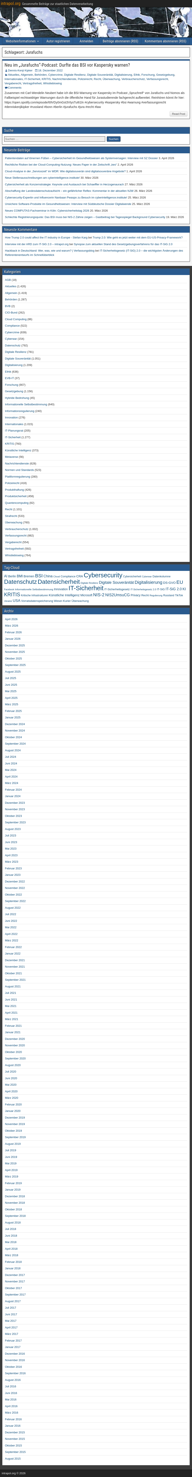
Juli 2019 (10, 1150)
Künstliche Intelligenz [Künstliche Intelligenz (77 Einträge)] (64, 595)
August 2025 (13, 671)
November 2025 (15, 651)
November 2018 (15, 1202)
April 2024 (11, 776)
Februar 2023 (13, 868)
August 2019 (13, 1143)
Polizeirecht (85, 79)
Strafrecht (11, 516)
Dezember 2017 (15, 1275)
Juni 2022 (11, 920)
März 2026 (11, 625)
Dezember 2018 (15, 1196)
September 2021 (15, 979)
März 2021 (11, 1019)
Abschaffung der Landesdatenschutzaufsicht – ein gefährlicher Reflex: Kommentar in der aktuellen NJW (69, 190)
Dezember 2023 (15, 802)
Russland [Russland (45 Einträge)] (168, 595)
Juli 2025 (10, 678)
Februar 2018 (13, 1261)
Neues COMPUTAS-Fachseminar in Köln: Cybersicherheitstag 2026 (47, 210)
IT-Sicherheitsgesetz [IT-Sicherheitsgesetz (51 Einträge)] (117, 589)
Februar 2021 (13, 1025)
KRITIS (46, 79)
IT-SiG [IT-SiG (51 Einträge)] (161, 589)
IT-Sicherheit (32, 79)
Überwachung (111, 79)
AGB (8, 279)
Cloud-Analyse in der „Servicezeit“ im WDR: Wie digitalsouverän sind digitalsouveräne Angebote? (65, 171)
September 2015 (15, 1452)
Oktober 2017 (13, 1288)
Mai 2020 (10, 1084)
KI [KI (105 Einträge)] (184, 589)
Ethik (137, 74)
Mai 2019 (10, 1163)
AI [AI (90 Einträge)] (5, 576)
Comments (15, 87)
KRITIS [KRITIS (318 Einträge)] (12, 594)
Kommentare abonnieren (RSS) (165, 41)
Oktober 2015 (13, 1445)
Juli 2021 (10, 992)
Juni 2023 (11, 842)
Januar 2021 (12, 1032)
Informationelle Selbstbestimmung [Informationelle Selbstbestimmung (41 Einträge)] (34, 589)
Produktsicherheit (15, 496)
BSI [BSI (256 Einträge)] (39, 575)
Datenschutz (12, 345)
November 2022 (15, 888)
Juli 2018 (10, 1229)
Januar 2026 (12, 638)
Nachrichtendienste (64, 79)
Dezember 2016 (15, 1353)
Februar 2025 (13, 711)
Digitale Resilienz (75, 74)
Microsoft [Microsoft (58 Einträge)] (87, 595)
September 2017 (15, 1294)
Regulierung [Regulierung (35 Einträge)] (156, 595)
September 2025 (15, 665)
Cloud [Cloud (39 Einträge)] (56, 576)
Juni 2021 (11, 999)
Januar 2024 (12, 796)
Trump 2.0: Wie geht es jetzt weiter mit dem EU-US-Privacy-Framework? (138, 237)
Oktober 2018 (13, 1209)
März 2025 (11, 704)
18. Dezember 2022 (50, 70)
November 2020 (15, 1045)
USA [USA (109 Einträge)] (16, 600)
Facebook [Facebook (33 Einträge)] (9, 589)
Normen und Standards (19, 470)
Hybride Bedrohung (17, 398)
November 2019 (15, 1124)
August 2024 (13, 750)
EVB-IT (9, 378)
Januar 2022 (12, 953)
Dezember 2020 (15, 1039)
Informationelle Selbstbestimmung (26, 404)
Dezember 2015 (15, 1432)
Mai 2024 (10, 770)
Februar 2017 (13, 1340)
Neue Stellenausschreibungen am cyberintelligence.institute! (42, 177)
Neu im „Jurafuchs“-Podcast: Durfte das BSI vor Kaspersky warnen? (67, 65)
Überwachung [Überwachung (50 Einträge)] (80, 600)
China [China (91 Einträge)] (48, 576)
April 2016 (11, 1406)
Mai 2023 (10, 848)
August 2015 (13, 1458)
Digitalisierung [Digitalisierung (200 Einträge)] (148, 582)
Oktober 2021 (13, 973)
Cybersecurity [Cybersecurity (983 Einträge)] (103, 575)
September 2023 (15, 822)
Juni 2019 (11, 1157)
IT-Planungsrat (14, 430)
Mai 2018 (10, 1242)
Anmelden (86, 41)
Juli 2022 (10, 914)
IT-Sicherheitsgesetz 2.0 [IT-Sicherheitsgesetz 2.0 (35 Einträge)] (143, 589)
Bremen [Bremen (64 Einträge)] (29, 576)
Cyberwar (11, 338)
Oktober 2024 (13, 737)
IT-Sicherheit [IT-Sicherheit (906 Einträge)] (85, 588)
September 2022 (15, 901)
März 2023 (11, 861)
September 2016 (15, 1373)
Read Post (178, 113)
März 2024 (11, 783)
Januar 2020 (12, 1111)
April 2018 (11, 1248)
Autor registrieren (58, 41)
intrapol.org (10, 3)
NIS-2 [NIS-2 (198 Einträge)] (98, 594)
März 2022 (11, 940)
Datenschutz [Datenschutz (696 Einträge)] (20, 581)
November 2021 (15, 966)
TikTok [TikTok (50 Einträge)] (179, 595)
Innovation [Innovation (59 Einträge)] (61, 589)
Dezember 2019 (15, 1117)
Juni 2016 (11, 1393)
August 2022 (13, 907)
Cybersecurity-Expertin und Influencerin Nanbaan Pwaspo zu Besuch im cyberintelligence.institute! (66, 197)
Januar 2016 (12, 1425)
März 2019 (11, 1176)
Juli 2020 (10, 1071)
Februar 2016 (13, 1419)
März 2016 (11, 1412)
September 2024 (15, 743)
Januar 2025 (12, 717)
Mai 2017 (10, 1320)
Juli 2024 (10, 756)
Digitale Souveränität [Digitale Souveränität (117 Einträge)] (116, 582)
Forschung (148, 74)
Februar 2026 (13, 632)
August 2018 (13, 1222)
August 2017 (13, 1301)
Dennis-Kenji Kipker (20, 70)
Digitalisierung (123, 74)
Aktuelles (13, 74)
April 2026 (11, 619)
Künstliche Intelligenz (18, 450)
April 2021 (11, 1012)
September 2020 (15, 1058)
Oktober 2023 (13, 816)
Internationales (14, 79)
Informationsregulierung (19, 411)
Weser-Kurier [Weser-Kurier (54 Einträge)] (62, 600)
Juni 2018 (11, 1235)
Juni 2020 (11, 1078)
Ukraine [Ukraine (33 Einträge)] (8, 601)
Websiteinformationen (21, 41)
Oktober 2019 (13, 1130)
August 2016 (13, 1380)
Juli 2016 (10, 1386)
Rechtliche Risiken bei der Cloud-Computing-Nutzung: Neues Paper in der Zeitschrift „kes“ (61, 164)
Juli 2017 (10, 1307)
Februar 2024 (13, 789)
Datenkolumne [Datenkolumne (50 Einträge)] (162, 576)
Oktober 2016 (13, 1366)
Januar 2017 (12, 1347)
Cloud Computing (15, 319)
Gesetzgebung (165, 74)
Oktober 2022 (13, 894)
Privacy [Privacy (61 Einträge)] (136, 595)
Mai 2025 (10, 691)
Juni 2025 (11, 684)
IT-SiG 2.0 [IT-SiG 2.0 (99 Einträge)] (174, 589)
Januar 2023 (12, 874)
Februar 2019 (13, 1183)
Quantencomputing (17, 502)
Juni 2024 (11, 763)
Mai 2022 (10, 927)
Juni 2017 (11, 1314)
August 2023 (13, 829)
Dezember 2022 (15, 881)
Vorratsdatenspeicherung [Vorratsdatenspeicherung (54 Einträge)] (37, 600)
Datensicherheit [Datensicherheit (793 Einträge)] (59, 581)
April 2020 (11, 1091)
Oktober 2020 (13, 1052)
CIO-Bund (11, 312)
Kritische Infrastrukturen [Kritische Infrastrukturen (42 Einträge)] (34, 595)
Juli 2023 (10, 835)
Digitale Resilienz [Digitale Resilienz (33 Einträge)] (89, 583)
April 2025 (11, 697)
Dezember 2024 (15, 724)
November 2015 (15, 1438)
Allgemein (27, 74)
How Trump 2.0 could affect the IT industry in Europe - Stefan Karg (46, 237)
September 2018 (15, 1215)
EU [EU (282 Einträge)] (180, 582)
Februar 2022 (13, 947)
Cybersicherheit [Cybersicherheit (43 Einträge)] (132, 576)
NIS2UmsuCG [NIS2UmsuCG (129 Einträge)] (117, 595)
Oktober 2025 (13, 658)
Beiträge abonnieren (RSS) (120, 41)
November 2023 (15, 809)
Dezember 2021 (15, 960)
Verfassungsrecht (157, 79)
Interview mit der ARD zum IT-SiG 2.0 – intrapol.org (37, 244)
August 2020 (13, 1065)
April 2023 (11, 855)
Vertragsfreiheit (32, 83)
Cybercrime (55, 74)
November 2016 (15, 1360)
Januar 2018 (12, 1268)
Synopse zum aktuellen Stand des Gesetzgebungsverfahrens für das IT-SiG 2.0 (123, 244)
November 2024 (15, 730)
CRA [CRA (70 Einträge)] (79, 576)
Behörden (41, 74)
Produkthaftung (14, 489)
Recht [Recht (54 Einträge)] (145, 595)
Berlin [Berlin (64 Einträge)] (12, 576)
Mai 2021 (10, 1006)
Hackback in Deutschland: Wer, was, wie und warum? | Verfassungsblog (49, 250)
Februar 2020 (13, 1104)
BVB (8, 306)
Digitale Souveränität (100, 74)
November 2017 (15, 1281)
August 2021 (13, 986)
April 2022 (11, 934)
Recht (97, 79)
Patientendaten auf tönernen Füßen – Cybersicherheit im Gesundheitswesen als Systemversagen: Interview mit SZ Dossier (81, 158)
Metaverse (11, 456)
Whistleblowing (52, 83)
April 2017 (11, 1327)
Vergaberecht (13, 83)
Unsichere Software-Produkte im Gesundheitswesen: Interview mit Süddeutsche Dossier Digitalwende (68, 204)
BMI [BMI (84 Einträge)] (20, 576)
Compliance (12, 325)
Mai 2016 (10, 1399)
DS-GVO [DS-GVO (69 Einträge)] (169, 582)
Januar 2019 (12, 1189)
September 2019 (15, 1137)
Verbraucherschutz (133, 79)
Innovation (11, 417)
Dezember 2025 (15, 645)
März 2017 (11, 1334)
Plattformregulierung (17, 476)
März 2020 (11, 1097)
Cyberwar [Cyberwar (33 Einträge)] (147, 576)
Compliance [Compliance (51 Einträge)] (68, 576)
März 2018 (11, 1255)
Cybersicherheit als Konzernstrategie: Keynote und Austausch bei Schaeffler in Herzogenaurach (64, 184)
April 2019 (11, 1170)
